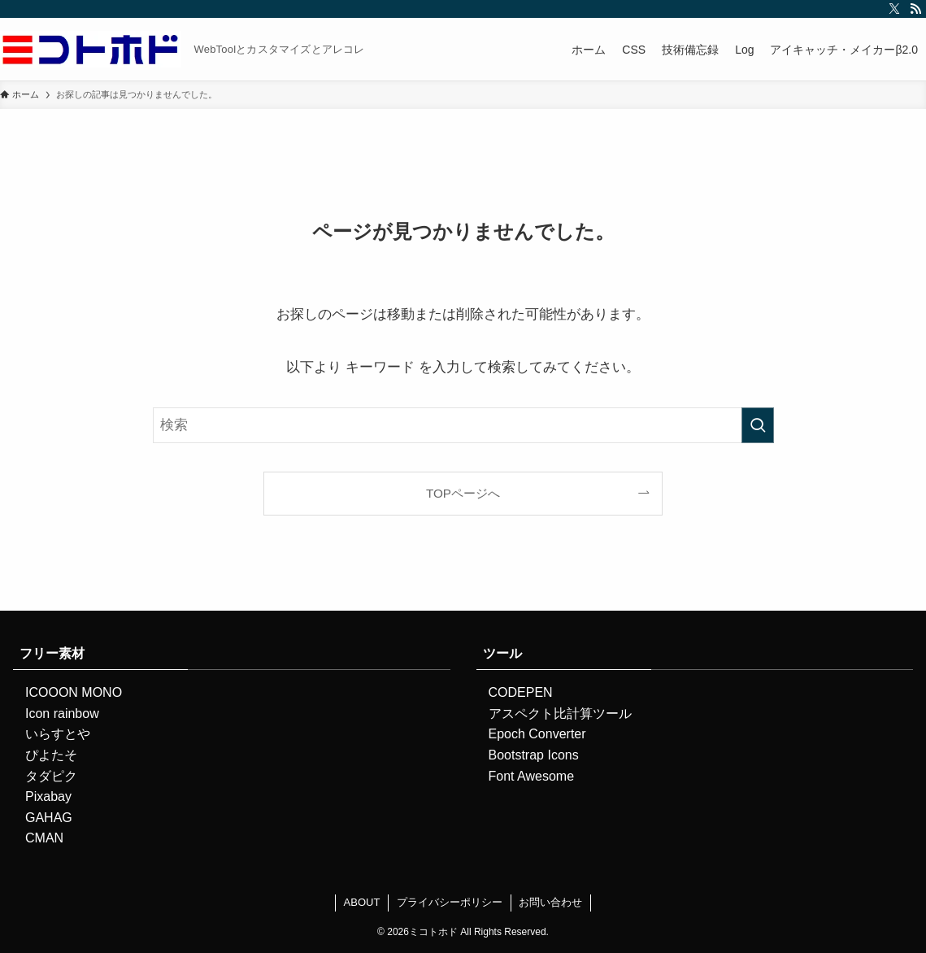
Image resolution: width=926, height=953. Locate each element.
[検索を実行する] (757, 425)
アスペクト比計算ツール (560, 713)
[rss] (915, 9)
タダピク (51, 776)
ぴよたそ (51, 755)
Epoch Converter (537, 734)
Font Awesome (532, 776)
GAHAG (48, 818)
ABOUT (362, 902)
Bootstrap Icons (534, 755)
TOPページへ (463, 493)
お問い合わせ (550, 902)
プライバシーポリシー (449, 902)
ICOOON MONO (73, 692)
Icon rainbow (62, 713)
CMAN (44, 838)
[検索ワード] (463, 425)
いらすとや (57, 734)
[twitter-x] (894, 9)
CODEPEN (521, 692)
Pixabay (48, 796)
